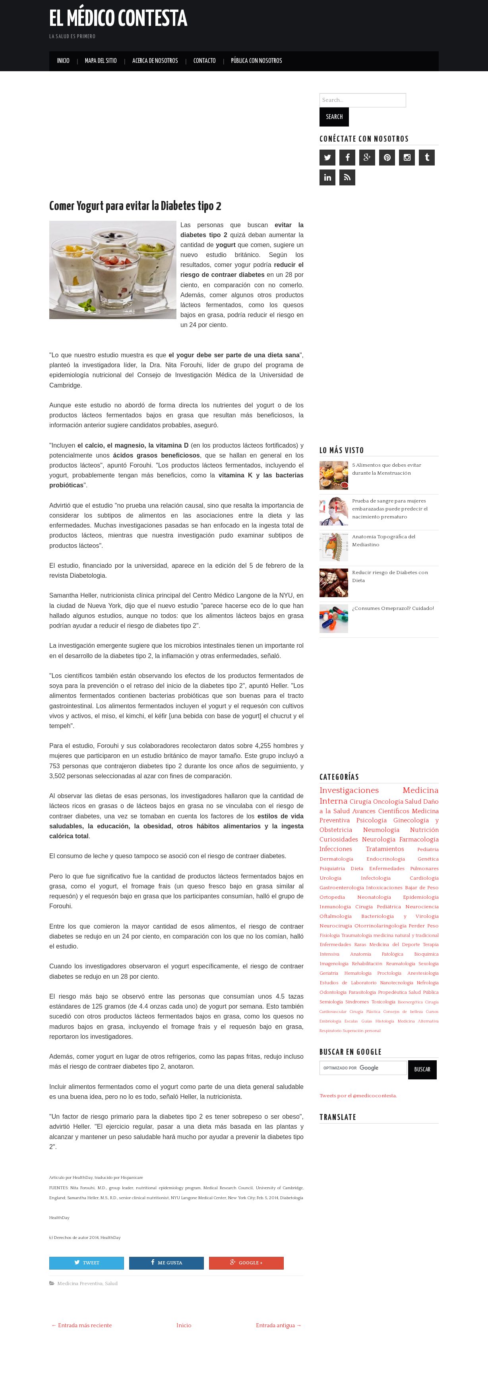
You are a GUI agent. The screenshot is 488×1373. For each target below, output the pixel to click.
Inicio (63, 61)
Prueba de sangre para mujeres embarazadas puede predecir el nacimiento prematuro (390, 509)
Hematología (358, 973)
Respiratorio (330, 1030)
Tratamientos (385, 849)
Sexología (428, 963)
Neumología (381, 830)
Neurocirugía (336, 926)
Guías (367, 1021)
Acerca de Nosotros (155, 61)
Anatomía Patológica (377, 954)
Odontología (333, 992)
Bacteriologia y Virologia (400, 916)
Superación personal (362, 1030)
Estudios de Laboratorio (348, 982)
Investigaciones (349, 790)
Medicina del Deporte (394, 944)
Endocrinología (385, 859)
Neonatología (374, 897)
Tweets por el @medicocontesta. (358, 1095)
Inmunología (335, 906)
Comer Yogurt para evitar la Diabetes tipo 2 (135, 206)
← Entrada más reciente (81, 1325)
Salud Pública (424, 992)
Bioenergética (410, 1002)
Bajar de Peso (422, 887)
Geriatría (329, 973)
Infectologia (376, 878)
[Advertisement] (346, 24)
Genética (428, 859)
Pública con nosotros (256, 61)
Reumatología (400, 963)
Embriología (330, 1021)
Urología (330, 878)
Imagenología (334, 963)
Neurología (378, 839)
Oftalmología (336, 916)
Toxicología (383, 1002)
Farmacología (419, 839)
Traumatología (356, 935)
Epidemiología (421, 897)
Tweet (86, 1262)
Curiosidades (339, 839)
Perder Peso (424, 926)
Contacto (205, 61)
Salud (111, 1283)
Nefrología (427, 982)
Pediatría (428, 849)
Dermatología (336, 859)
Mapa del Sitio (101, 61)
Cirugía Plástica (365, 1011)
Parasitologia (362, 992)
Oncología (388, 801)
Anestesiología (423, 973)
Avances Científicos (380, 811)
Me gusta (166, 1262)
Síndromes (357, 1002)
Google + (246, 1262)
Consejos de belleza (403, 1011)
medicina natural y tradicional (406, 935)
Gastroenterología (342, 887)
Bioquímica (426, 954)
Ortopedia (332, 897)
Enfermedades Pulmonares (404, 868)
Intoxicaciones (384, 887)
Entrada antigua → (279, 1325)
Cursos (432, 1011)
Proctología (389, 973)
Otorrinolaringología (380, 926)
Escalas (351, 1021)
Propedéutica (392, 992)
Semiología (331, 1002)
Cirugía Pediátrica (378, 906)
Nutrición (424, 830)
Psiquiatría (332, 868)
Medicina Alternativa (418, 1021)
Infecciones (336, 849)
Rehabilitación (367, 963)
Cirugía (360, 801)
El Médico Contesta (118, 19)
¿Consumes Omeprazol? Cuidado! (393, 608)
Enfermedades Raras (343, 944)
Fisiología (330, 935)
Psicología (371, 820)
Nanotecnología (396, 982)
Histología (385, 1021)
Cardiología (424, 878)
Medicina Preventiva (80, 1283)
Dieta (357, 868)
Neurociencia (422, 906)
